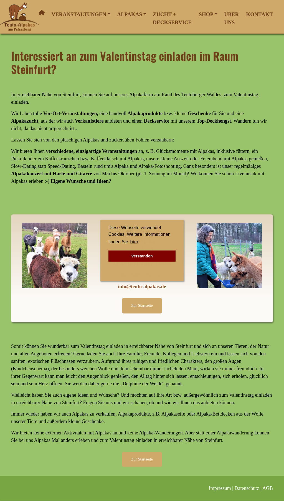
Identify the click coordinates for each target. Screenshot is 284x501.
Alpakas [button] (129, 14)
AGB (267, 488)
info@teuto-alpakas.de (142, 286)
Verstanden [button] (142, 256)
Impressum (220, 488)
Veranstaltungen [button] (79, 14)
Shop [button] (206, 14)
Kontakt (259, 14)
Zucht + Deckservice (172, 18)
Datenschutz (246, 488)
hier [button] (134, 241)
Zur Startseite (142, 305)
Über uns (231, 18)
